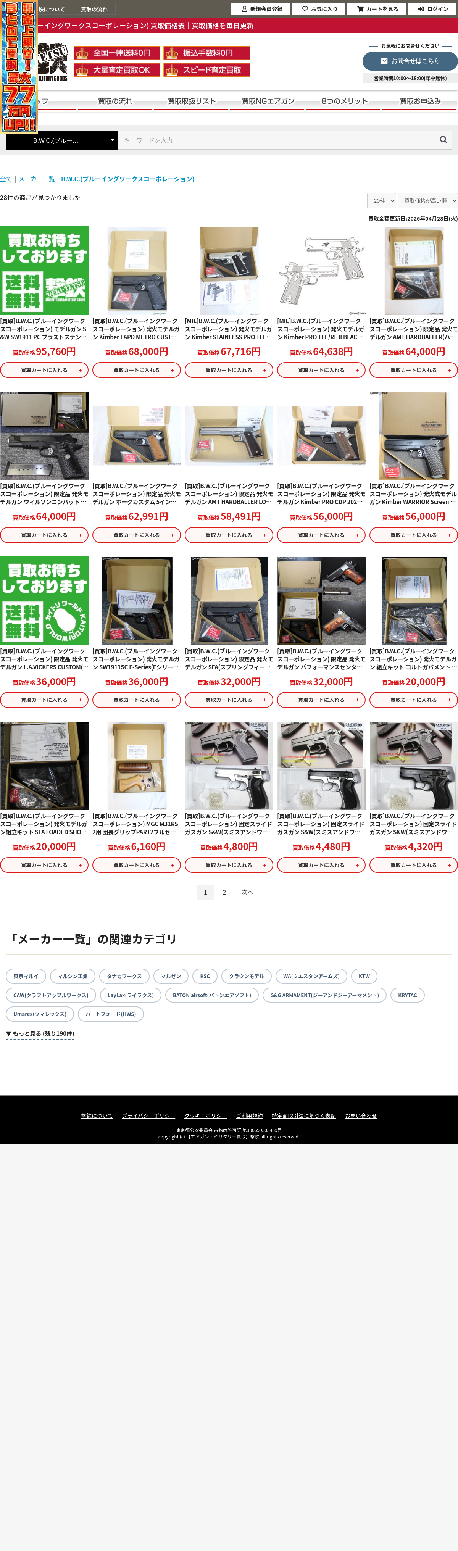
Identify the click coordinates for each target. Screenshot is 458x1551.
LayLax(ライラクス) (136, 999)
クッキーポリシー (205, 1120)
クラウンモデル (255, 979)
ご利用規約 (249, 1120)
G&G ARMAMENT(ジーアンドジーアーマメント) (340, 999)
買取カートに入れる (44, 370)
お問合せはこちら (415, 61)
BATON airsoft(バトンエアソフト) (222, 999)
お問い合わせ (361, 1120)
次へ (248, 895)
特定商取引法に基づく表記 (304, 1120)
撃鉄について (97, 1120)
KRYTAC (428, 999)
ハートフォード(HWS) (116, 1018)
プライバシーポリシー (149, 1120)
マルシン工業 (75, 979)
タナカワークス (129, 979)
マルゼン (177, 979)
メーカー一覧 (36, 178)
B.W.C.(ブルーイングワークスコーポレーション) (127, 178)
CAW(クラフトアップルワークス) (53, 999)
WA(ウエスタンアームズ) (323, 979)
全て (6, 178)
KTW (378, 979)
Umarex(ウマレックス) (41, 1018)
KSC (212, 979)
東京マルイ (26, 979)
